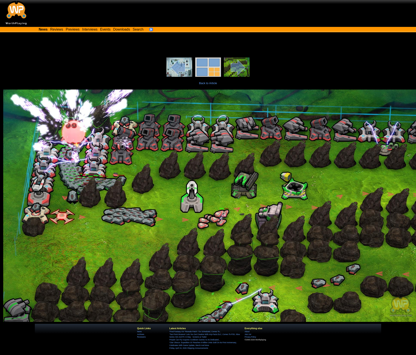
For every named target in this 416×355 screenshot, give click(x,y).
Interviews (89, 29)
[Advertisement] (208, 45)
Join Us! (248, 334)
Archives (140, 334)
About (247, 331)
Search (138, 29)
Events (105, 29)
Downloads (121, 29)
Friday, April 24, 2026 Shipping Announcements (188, 348)
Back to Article (208, 83)
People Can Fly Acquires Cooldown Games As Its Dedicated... (194, 340)
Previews (73, 29)
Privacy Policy (250, 337)
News (139, 331)
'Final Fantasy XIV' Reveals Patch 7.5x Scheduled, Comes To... (195, 331)
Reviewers (141, 337)
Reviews (56, 29)
